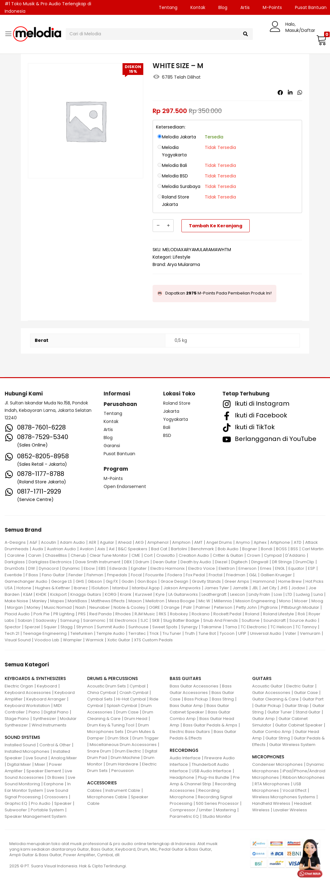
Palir (187, 607)
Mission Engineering (255, 601)
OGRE (154, 607)
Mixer (40, 764)
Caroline (16, 555)
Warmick (95, 640)
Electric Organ (19, 686)
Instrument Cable (122, 790)
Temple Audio (110, 633)
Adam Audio (72, 542)
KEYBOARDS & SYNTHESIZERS (35, 678)
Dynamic (71, 568)
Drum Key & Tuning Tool (110, 725)
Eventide (13, 575)
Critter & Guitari (228, 555)
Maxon (135, 601)
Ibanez (81, 588)
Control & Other (55, 745)
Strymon (84, 627)
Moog (317, 601)
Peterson (223, 607)
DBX (128, 562)
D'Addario (295, 555)
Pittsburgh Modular (300, 607)
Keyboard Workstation (27, 705)
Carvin (34, 555)
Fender (76, 575)
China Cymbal (101, 692)
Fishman (95, 575)
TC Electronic (254, 627)
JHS (284, 588)
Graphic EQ (16, 803)
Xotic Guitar (118, 640)
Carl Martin (312, 549)
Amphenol (157, 542)
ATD (297, 542)
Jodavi (298, 588)
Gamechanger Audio (26, 581)
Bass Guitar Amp (186, 705)
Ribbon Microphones (303, 777)
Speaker (63, 803)
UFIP (242, 633)
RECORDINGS (184, 750)
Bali (166, 427)
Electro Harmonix (167, 568)
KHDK (41, 594)
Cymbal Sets (100, 699)
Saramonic (94, 620)
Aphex (260, 542)
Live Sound (36, 758)
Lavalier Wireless (290, 810)
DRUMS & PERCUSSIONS (112, 678)
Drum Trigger (145, 738)
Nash (80, 607)
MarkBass (77, 601)
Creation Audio (194, 555)
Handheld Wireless (271, 803)
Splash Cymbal (122, 705)
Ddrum (142, 562)
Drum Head (135, 719)
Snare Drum (99, 751)
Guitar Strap (297, 705)
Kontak (197, 7)
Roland (252, 614)
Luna (318, 594)
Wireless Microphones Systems (283, 797)
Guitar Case (306, 692)
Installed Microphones (27, 751)
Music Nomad (58, 607)
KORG (110, 594)
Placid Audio (17, 614)
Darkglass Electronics (50, 562)
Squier (50, 627)
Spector (13, 627)
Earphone (54, 784)
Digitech (239, 562)
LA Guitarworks (183, 594)
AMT (198, 542)
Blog (222, 7)
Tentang (168, 7)
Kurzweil (143, 594)
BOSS (281, 549)
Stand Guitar (308, 712)
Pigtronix (269, 607)
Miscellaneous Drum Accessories (123, 745)
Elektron (227, 568)
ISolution (100, 588)
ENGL (280, 568)
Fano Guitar (53, 575)
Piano (34, 712)
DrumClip (305, 562)
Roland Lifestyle (278, 614)
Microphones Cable (107, 797)
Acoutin (48, 542)
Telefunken (81, 633)
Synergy (189, 627)
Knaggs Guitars (85, 594)
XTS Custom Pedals (153, 640)
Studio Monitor (217, 816)
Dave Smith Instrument (97, 562)
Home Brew (290, 581)
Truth (190, 633)
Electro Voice (201, 568)
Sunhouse (138, 627)
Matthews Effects (108, 601)
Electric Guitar (300, 686)
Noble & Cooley (129, 607)
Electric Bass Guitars (190, 732)
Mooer (301, 601)
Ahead (125, 542)
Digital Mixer (19, 764)
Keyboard (47, 686)
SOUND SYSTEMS (22, 737)
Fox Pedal (195, 575)
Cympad (273, 555)
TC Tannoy (306, 627)
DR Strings (282, 562)
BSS (294, 549)
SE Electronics (123, 620)
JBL (255, 588)
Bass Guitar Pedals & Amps (210, 725)
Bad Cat (159, 549)
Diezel (221, 562)
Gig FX (112, 581)
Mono (285, 601)
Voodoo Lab (46, 640)
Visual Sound (18, 640)
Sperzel (32, 627)
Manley (39, 601)
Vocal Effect (294, 790)
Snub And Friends (220, 620)
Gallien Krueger (276, 575)
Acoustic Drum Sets (106, 686)
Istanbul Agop (146, 588)
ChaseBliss (56, 555)
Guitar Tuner (279, 712)
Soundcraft (274, 620)
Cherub (78, 555)
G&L (253, 575)
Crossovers (56, 797)
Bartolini (179, 549)
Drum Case (127, 712)
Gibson (95, 581)
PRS (82, 614)
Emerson (247, 568)
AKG (139, 542)
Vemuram (310, 633)
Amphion (181, 542)
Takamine (211, 627)
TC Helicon (281, 627)
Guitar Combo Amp (271, 732)
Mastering (226, 810)
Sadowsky (46, 620)
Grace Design (174, 581)
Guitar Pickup (268, 705)
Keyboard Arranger (46, 699)
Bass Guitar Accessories (194, 686)
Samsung (69, 620)
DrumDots (15, 568)
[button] (320, 40)
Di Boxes (55, 777)
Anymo (243, 542)
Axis (101, 549)
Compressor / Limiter (191, 810)
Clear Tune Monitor (109, 555)
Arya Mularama (183, 264)
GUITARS (261, 678)
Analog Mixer (64, 758)
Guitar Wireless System (292, 745)
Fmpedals (117, 575)
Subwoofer (16, 810)
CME (136, 555)
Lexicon (237, 594)
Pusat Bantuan (119, 454)
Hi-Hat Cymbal (131, 699)
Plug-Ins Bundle (213, 777)
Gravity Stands (206, 581)
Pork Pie (41, 614)
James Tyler (216, 588)
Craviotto (165, 555)
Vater (290, 633)
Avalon (87, 549)
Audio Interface (185, 758)
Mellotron (154, 601)
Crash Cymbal (133, 692)
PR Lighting (63, 614)
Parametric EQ (184, 816)
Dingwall (259, 562)
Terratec (137, 633)
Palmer (203, 607)
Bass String (223, 699)
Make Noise (16, 601)
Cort (148, 555)
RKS (162, 614)
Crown (253, 555)
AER (92, 542)
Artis (245, 7)
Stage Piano (17, 719)
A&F (33, 542)
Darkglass (15, 562)
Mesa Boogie (181, 601)
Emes (265, 568)
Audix (37, 549)
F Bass (32, 575)
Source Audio (303, 620)
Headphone (182, 777)
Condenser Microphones (277, 764)
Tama (231, 627)
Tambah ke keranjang (215, 226)
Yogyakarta (175, 419)
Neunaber (99, 607)
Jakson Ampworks (182, 588)
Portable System (47, 810)
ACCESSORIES (102, 783)
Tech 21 (12, 633)
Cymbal (137, 686)
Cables (94, 790)
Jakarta (171, 411)
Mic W (204, 601)
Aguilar (107, 542)
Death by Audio (196, 562)
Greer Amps (237, 581)
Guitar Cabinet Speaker (299, 725)
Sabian (25, 620)
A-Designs (15, 542)
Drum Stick (118, 738)
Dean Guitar (165, 562)
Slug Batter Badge (181, 620)
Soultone (251, 620)
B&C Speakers (132, 549)
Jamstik (240, 588)
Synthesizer (44, 719)
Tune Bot (207, 633)
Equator (296, 568)
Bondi (266, 549)
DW (31, 568)
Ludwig (303, 594)
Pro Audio (41, 803)
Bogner (249, 549)
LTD (289, 594)
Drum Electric (128, 751)
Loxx (278, 594)
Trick (154, 633)
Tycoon (227, 633)
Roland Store (176, 403)
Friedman (235, 575)
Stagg (66, 627)
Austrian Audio (61, 549)
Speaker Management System (35, 816)
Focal (136, 575)
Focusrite (154, 575)
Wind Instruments (49, 725)
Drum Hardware (122, 764)
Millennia (223, 601)
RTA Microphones (272, 784)
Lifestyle (181, 257)
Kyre (160, 594)
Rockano (201, 614)
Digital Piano (56, 712)
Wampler (72, 640)
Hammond (263, 581)
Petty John (246, 607)
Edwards (118, 568)
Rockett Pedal (227, 614)
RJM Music (145, 614)
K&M (27, 594)
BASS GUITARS (185, 678)
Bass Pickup (196, 699)
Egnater (139, 568)
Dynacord (49, 568)
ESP (311, 568)
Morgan (15, 607)
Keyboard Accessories (28, 692)
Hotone (23, 588)
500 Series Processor (217, 803)
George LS (61, 581)
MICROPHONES (268, 757)
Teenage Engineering (45, 633)
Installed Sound (20, 745)
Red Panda (100, 614)
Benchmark (202, 549)
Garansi (112, 445)
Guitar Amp (263, 719)
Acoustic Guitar (267, 686)
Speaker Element (43, 771)
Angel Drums (219, 542)
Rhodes (123, 614)
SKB (155, 620)
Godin (128, 581)
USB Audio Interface (211, 771)
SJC (144, 620)
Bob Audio (228, 549)
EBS (102, 568)
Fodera (174, 575)
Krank (126, 594)
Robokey (179, 614)
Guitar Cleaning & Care (275, 699)
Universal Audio (265, 633)
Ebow (89, 568)
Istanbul (120, 588)
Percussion (122, 771)
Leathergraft (214, 594)
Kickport (58, 594)
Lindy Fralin (259, 594)
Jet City (269, 588)
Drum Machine (125, 758)
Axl (111, 549)
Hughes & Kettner (52, 588)
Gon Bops (147, 581)
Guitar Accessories (271, 692)
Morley (33, 607)
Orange (172, 607)
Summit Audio (111, 627)
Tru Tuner (172, 633)
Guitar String (277, 738)
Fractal (215, 575)
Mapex (57, 601)
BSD (167, 435)
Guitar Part (312, 699)
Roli (301, 614)
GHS (80, 581)
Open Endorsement (125, 486)
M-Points (272, 7)
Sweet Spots (164, 627)
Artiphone (280, 542)
